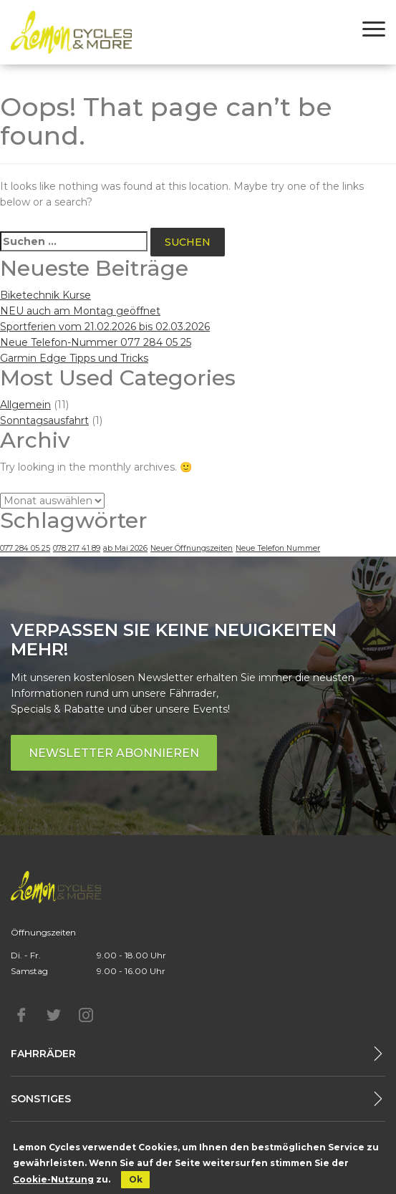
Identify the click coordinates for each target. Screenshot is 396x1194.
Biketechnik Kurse (45, 295)
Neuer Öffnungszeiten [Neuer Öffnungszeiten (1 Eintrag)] (191, 548)
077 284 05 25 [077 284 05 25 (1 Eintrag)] (25, 548)
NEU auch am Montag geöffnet (80, 310)
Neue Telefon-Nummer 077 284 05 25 (95, 342)
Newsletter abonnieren (114, 753)
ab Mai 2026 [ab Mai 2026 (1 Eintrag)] (125, 548)
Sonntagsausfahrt (44, 420)
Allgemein (25, 404)
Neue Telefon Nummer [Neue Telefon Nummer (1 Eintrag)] (278, 548)
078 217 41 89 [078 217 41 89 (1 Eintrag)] (76, 548)
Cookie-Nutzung (53, 1179)
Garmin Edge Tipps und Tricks (74, 358)
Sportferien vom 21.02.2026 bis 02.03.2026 (105, 326)
